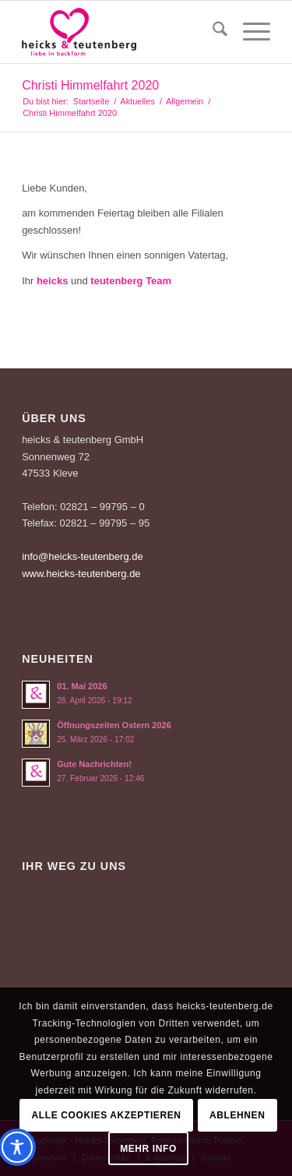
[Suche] (212, 32)
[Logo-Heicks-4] (121, 32)
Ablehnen (237, 1115)
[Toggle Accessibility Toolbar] (17, 1147)
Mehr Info (148, 1148)
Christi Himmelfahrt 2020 (90, 85)
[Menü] (248, 32)
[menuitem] (212, 32)
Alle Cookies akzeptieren (106, 1115)
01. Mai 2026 (82, 686)
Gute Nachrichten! (94, 764)
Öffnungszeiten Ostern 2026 (114, 725)
